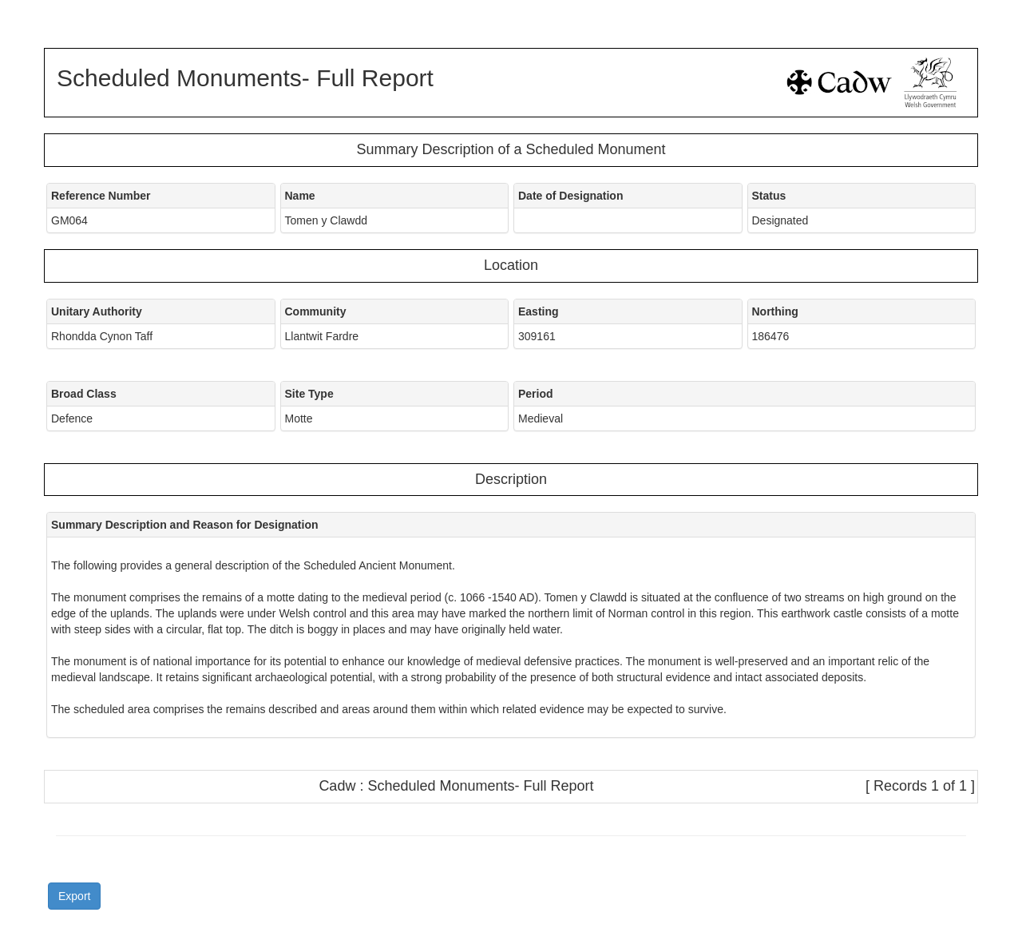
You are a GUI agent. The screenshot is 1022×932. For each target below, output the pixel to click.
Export (74, 896)
